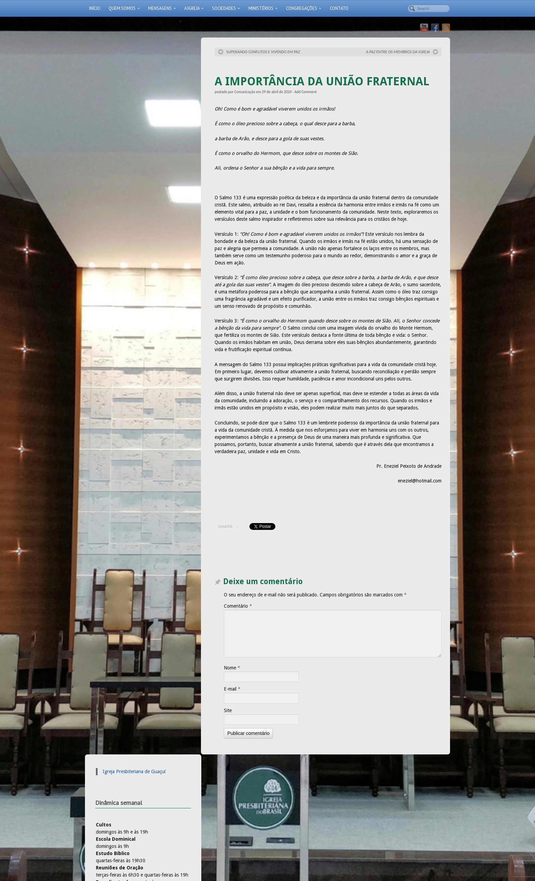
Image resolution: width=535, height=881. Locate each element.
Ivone (104, 273)
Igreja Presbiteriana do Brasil (127, 354)
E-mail (232, 689)
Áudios (280, 792)
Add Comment (305, 91)
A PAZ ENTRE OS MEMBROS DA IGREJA (398, 51)
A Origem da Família (204, 807)
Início (94, 8)
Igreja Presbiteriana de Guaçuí (134, 54)
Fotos (223, 846)
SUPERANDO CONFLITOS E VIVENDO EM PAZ (263, 51)
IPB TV (105, 361)
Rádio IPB (107, 368)
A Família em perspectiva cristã (214, 800)
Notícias (281, 800)
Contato (339, 8)
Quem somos (124, 8)
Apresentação (193, 846)
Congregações (303, 8)
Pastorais (282, 807)
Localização (250, 846)
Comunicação (244, 91)
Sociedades (226, 8)
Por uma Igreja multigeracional (215, 785)
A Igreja (194, 8)
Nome (232, 667)
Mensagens (162, 8)
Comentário (238, 606)
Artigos (280, 785)
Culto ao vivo (337, 846)
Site (228, 710)
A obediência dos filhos (207, 792)
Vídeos (307, 846)
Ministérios (263, 8)
